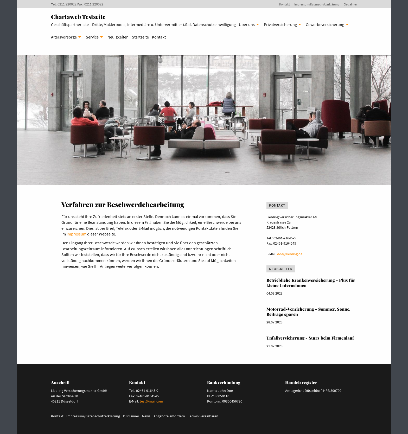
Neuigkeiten (118, 37)
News (146, 416)
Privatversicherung (280, 24)
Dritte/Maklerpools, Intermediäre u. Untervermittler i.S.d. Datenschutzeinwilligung (164, 24)
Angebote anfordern (169, 416)
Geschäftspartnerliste (70, 24)
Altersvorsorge (64, 37)
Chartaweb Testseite (78, 17)
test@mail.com (151, 401)
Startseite (140, 37)
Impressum (76, 234)
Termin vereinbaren (203, 416)
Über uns (247, 24)
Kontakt (284, 4)
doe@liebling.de (289, 254)
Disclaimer (350, 4)
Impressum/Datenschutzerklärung (316, 4)
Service (92, 37)
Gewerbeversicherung (325, 24)
